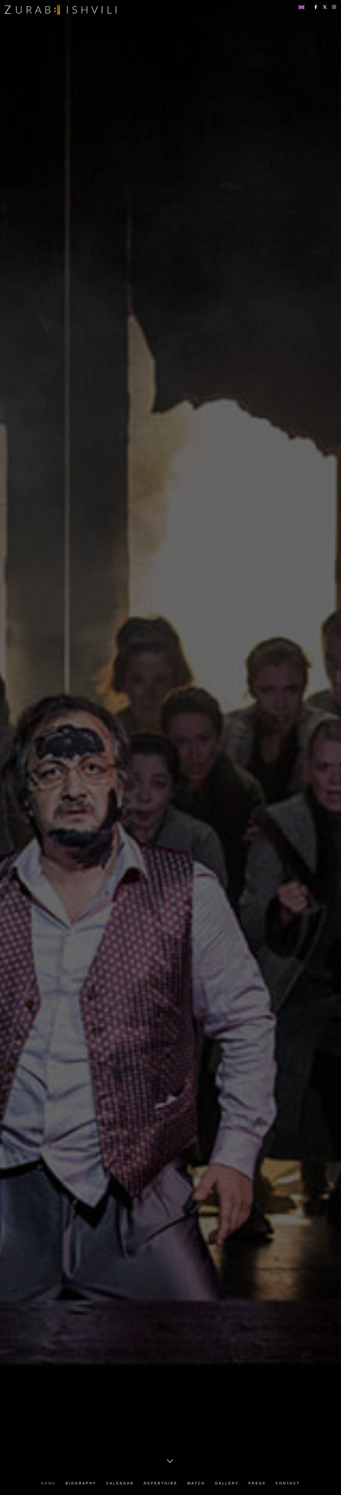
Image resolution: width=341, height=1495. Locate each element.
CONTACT (287, 1483)
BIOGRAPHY (81, 1483)
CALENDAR (120, 1483)
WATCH (196, 1483)
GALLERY (227, 1483)
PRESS (257, 1483)
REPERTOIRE (161, 1483)
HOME (48, 1483)
